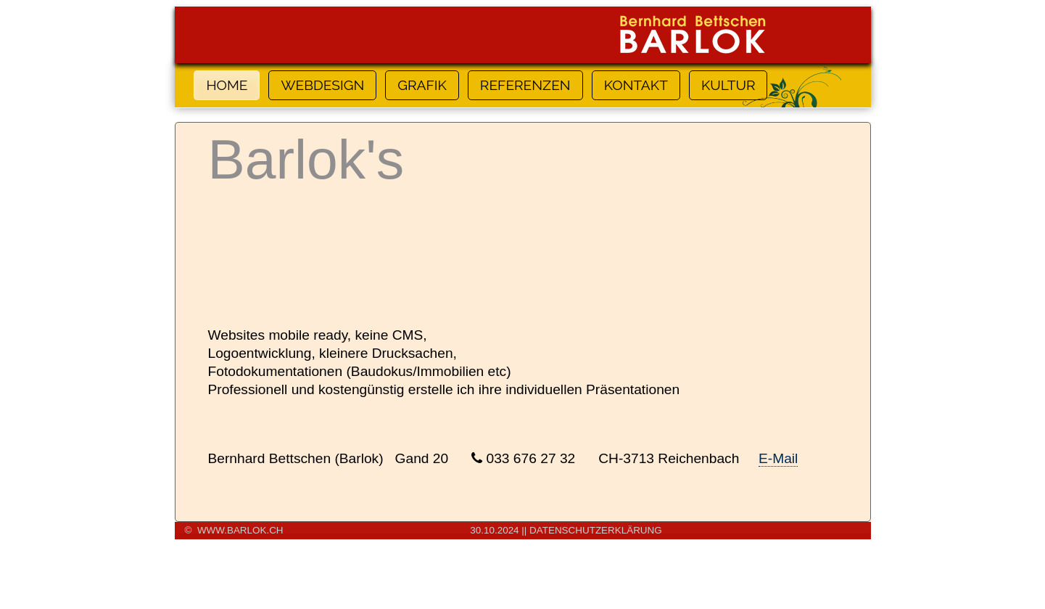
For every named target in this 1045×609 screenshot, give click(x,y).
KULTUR (728, 85)
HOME (226, 85)
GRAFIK (422, 85)
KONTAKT (636, 85)
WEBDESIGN (322, 85)
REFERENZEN (525, 85)
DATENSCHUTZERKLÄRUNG (595, 530)
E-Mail (778, 458)
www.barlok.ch (240, 530)
